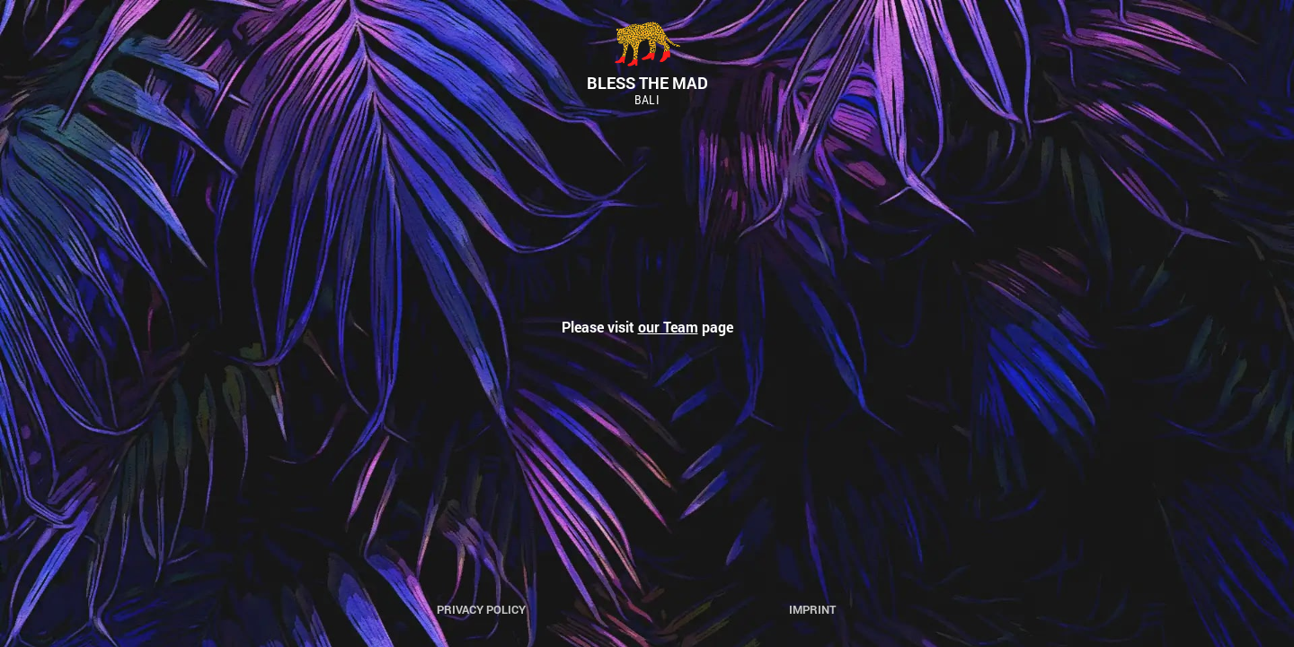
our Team (668, 326)
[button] (28, 27)
